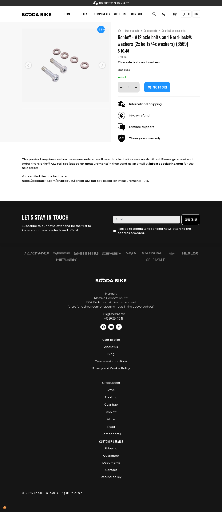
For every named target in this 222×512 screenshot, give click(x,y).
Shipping (111, 448)
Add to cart (157, 87)
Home (67, 14)
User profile (111, 339)
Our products (132, 30)
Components (102, 14)
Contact (136, 14)
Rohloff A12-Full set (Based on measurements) (73, 163)
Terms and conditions (111, 361)
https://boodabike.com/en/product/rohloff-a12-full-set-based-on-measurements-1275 (85, 181)
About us (119, 14)
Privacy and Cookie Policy (111, 368)
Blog (111, 354)
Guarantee (111, 455)
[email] (146, 219)
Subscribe (190, 219)
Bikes (84, 14)
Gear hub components (173, 30)
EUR (196, 14)
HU (186, 14)
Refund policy (111, 477)
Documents (111, 462)
